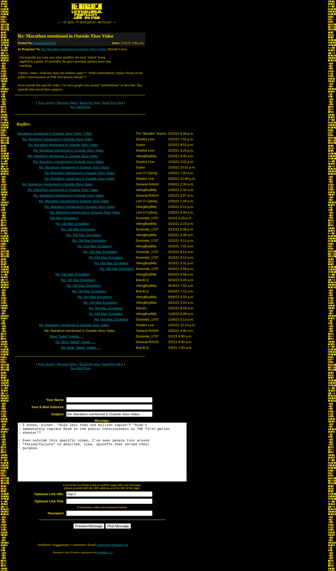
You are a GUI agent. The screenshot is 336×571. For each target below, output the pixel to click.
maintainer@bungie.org (112, 557)
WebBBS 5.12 (105, 564)
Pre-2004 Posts (81, 107)
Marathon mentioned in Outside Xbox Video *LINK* (55, 134)
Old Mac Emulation (64, 219)
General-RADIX (45, 44)
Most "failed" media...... (67, 337)
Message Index (67, 103)
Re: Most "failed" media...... (75, 343)
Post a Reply (46, 103)
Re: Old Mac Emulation (72, 224)
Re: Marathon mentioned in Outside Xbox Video (73, 50)
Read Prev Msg (90, 103)
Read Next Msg (112, 103)
